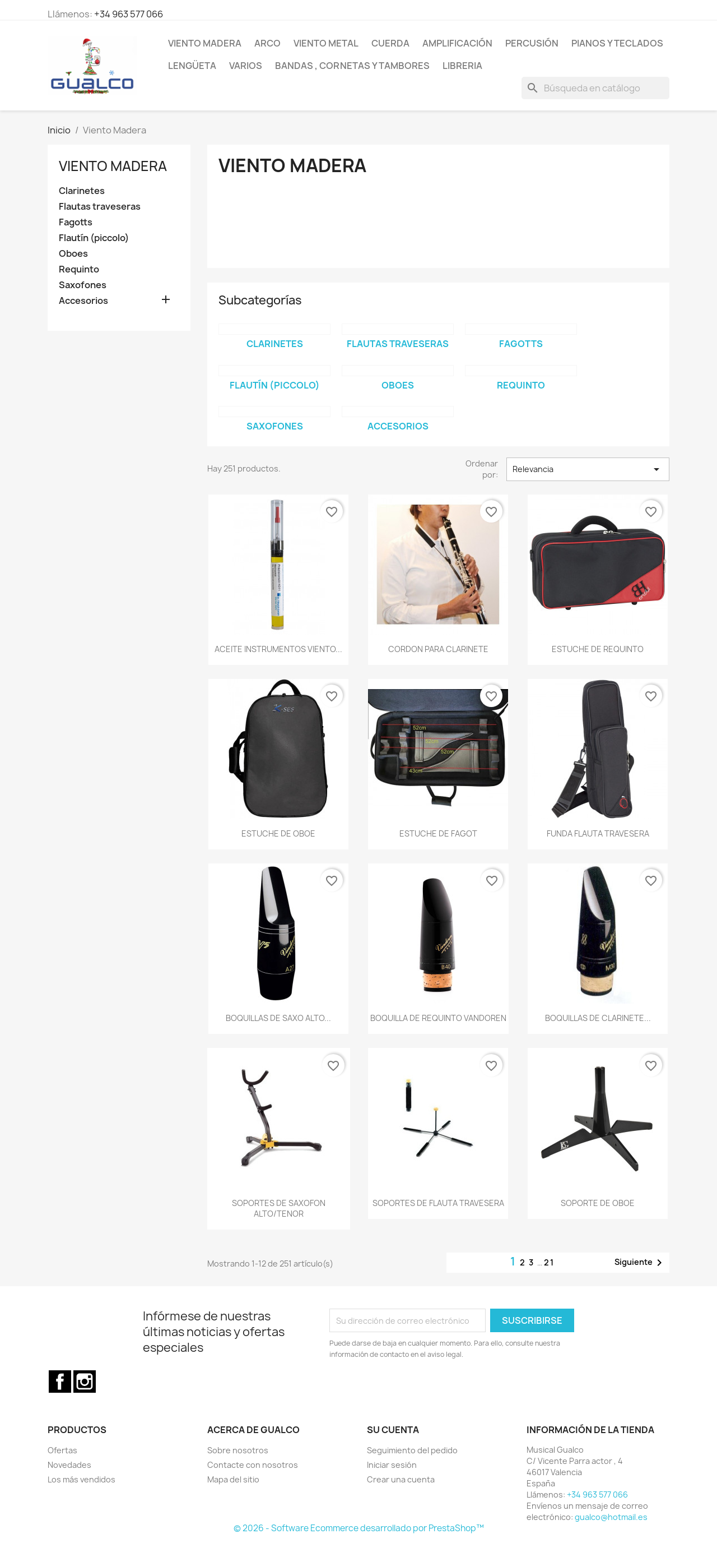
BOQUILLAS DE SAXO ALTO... (278, 1018)
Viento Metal (326, 43)
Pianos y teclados (617, 43)
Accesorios (83, 301)
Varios (245, 65)
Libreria (462, 65)
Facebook (60, 1381)
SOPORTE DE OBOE (598, 1203)
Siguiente (640, 1262)
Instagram (84, 1381)
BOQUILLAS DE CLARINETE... (598, 1018)
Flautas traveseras (100, 206)
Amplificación (457, 43)
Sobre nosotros (237, 1450)
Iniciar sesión (392, 1464)
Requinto (79, 269)
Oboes (73, 254)
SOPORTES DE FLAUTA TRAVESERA (438, 1203)
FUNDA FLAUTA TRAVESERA (598, 833)
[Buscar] (595, 88)
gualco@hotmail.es (611, 1517)
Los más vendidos (81, 1479)
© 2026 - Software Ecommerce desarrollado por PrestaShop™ (359, 1528)
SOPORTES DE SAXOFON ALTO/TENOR (278, 1208)
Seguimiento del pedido (412, 1450)
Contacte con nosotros (252, 1464)
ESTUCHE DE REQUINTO (598, 649)
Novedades (69, 1464)
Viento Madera (204, 43)
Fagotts (75, 222)
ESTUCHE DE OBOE (278, 833)
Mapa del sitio (233, 1479)
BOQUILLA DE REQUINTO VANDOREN (438, 1018)
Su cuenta (393, 1430)
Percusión (531, 43)
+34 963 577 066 (128, 14)
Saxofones (82, 285)
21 (549, 1262)
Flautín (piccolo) (94, 238)
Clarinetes (82, 191)
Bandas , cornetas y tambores (352, 65)
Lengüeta (192, 65)
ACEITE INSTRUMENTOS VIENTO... (278, 649)
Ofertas (62, 1450)
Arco (267, 43)
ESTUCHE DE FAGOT (438, 833)
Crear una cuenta (401, 1479)
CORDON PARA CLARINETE (438, 649)
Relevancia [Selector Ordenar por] (588, 469)
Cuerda (390, 43)
